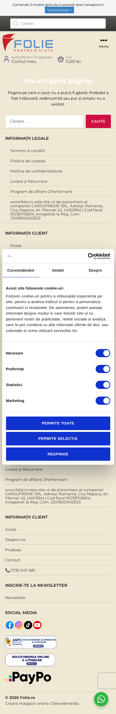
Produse (13, 549)
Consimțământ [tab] (20, 270)
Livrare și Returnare (28, 181)
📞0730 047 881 (20, 570)
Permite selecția (58, 438)
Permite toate (58, 423)
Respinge (58, 454)
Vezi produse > (59, 10)
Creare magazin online (27, 703)
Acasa (16, 245)
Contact (12, 560)
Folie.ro (27, 697)
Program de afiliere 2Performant (41, 191)
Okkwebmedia (64, 703)
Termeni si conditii (27, 150)
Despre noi (15, 539)
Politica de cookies (27, 160)
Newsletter (15, 597)
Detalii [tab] (58, 270)
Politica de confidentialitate (36, 171)
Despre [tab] (95, 270)
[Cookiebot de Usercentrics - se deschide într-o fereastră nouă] (87, 256)
